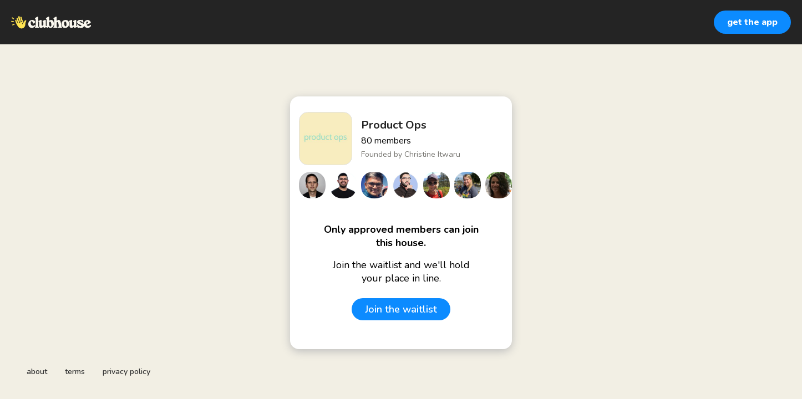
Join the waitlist (401, 309)
